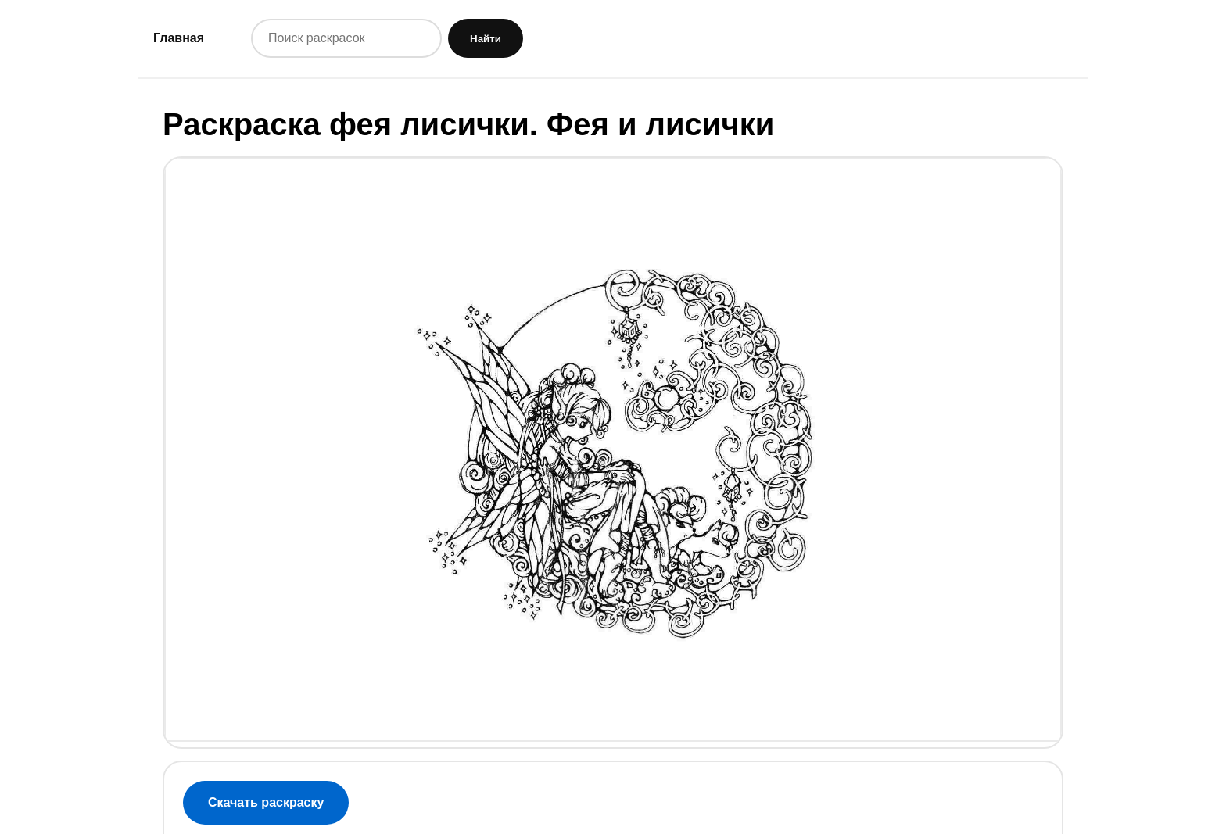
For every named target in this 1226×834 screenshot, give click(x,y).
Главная (178, 38)
